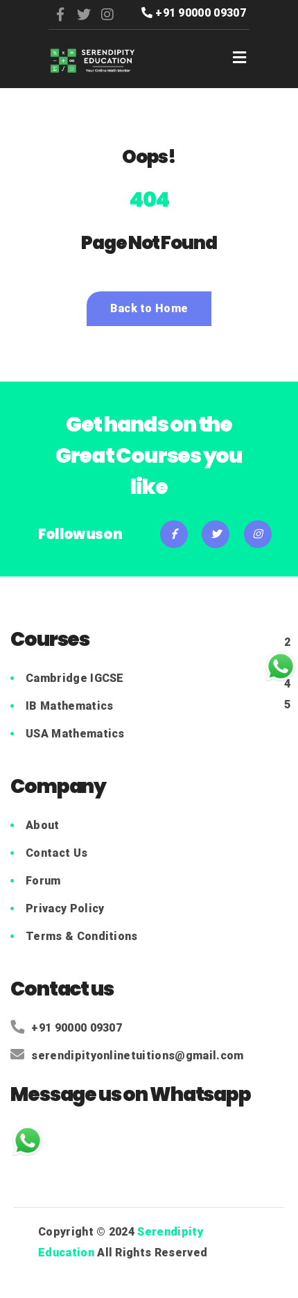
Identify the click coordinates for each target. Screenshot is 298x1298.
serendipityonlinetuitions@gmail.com (127, 1055)
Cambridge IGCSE (75, 678)
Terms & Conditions (82, 936)
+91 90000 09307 (193, 12)
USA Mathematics (75, 733)
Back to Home (149, 308)
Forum (43, 880)
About (43, 825)
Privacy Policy (65, 908)
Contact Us (56, 853)
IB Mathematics (69, 705)
